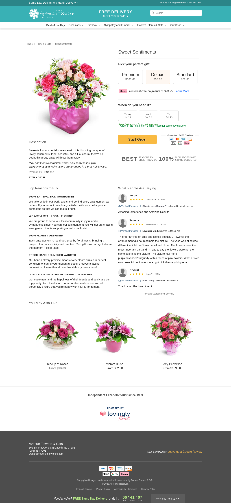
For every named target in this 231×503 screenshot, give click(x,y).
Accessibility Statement (125, 489)
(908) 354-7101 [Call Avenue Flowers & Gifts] (37, 450)
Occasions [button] (76, 25)
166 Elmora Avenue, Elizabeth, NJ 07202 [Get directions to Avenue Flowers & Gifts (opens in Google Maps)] (52, 447)
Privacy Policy (103, 489)
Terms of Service (84, 489)
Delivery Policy (148, 489)
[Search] (176, 13)
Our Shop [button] (177, 25)
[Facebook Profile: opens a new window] (199, 444)
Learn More (182, 91)
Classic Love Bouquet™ (155, 206)
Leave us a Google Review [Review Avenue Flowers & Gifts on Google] (185, 451)
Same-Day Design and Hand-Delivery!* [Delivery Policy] (53, 2)
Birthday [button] (94, 25)
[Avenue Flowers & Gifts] (55, 14)
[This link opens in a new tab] (115, 414)
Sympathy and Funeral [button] (119, 25)
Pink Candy (148, 280)
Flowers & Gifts (44, 44)
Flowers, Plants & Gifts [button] (152, 25)
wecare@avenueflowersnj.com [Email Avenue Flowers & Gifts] (46, 453)
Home (30, 44)
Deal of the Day (55, 25)
